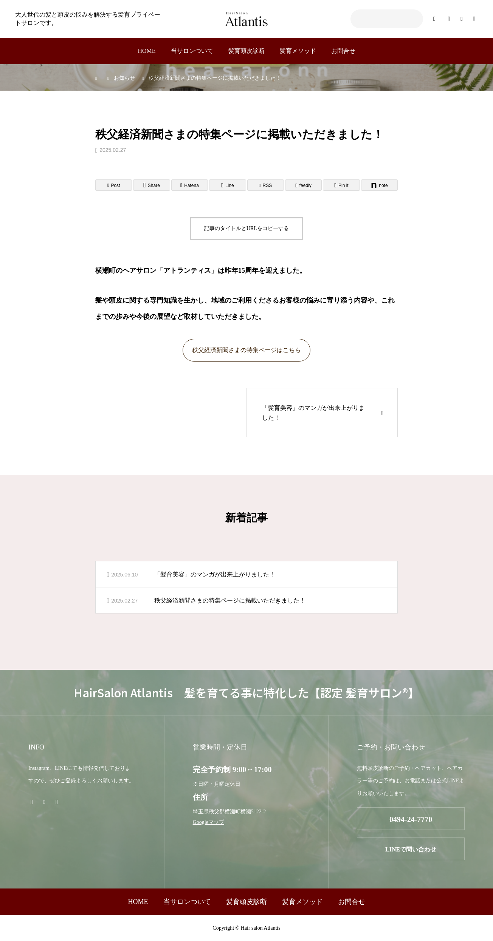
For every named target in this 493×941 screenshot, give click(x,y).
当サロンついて (192, 51)
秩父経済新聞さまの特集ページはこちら (246, 350)
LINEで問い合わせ (410, 849)
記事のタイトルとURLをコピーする (246, 228)
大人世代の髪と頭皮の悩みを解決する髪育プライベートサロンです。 (87, 18)
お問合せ (343, 51)
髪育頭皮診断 (246, 51)
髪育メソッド (298, 51)
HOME (146, 51)
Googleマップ (208, 822)
